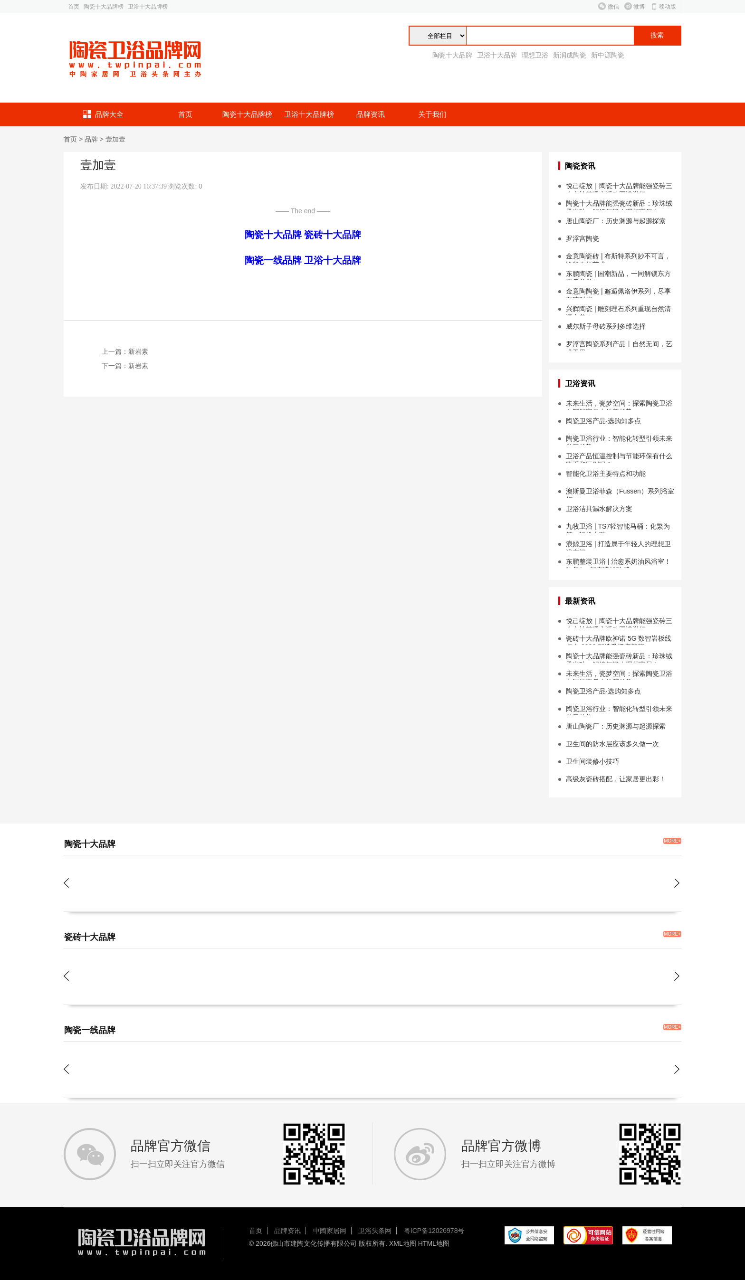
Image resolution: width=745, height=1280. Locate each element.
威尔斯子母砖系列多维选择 (606, 326)
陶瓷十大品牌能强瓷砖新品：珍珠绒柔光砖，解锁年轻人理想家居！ (619, 204)
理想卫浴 (535, 55)
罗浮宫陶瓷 (582, 238)
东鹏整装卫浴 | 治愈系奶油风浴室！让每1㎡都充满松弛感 (618, 563)
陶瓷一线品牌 (273, 260)
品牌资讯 (370, 114)
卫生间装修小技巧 (592, 761)
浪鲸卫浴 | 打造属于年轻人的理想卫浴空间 (618, 545)
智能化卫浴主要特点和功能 (606, 473)
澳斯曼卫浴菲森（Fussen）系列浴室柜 (620, 492)
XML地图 (402, 1243)
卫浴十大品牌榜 (148, 6)
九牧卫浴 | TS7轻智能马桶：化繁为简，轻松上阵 (618, 527)
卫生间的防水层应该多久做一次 (612, 744)
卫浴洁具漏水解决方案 (599, 508)
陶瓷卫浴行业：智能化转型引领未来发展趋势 (619, 440)
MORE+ (672, 841)
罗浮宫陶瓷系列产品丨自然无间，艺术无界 (619, 345)
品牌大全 (109, 114)
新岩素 (138, 351)
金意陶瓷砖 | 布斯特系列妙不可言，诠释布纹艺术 (618, 257)
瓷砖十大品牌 (332, 234)
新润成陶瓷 (569, 55)
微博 (639, 6)
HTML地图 (433, 1243)
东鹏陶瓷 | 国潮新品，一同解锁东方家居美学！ (618, 275)
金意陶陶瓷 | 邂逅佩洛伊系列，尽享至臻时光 (618, 292)
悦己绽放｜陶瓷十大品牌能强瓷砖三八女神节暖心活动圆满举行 (619, 187)
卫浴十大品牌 (497, 55)
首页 (73, 6)
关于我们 (432, 114)
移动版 (667, 6)
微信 (613, 6)
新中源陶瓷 (607, 55)
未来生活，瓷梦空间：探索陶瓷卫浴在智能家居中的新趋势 (619, 404)
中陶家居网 (329, 1230)
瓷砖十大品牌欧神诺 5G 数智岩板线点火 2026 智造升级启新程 (618, 640)
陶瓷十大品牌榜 (104, 6)
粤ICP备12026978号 (434, 1230)
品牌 (91, 139)
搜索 (657, 35)
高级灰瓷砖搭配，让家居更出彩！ (616, 779)
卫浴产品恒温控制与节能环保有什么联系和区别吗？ (619, 457)
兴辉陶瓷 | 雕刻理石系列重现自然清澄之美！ (618, 310)
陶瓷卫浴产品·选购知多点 (603, 421)
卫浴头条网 (375, 1230)
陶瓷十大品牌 (452, 55)
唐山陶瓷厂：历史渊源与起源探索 (616, 221)
